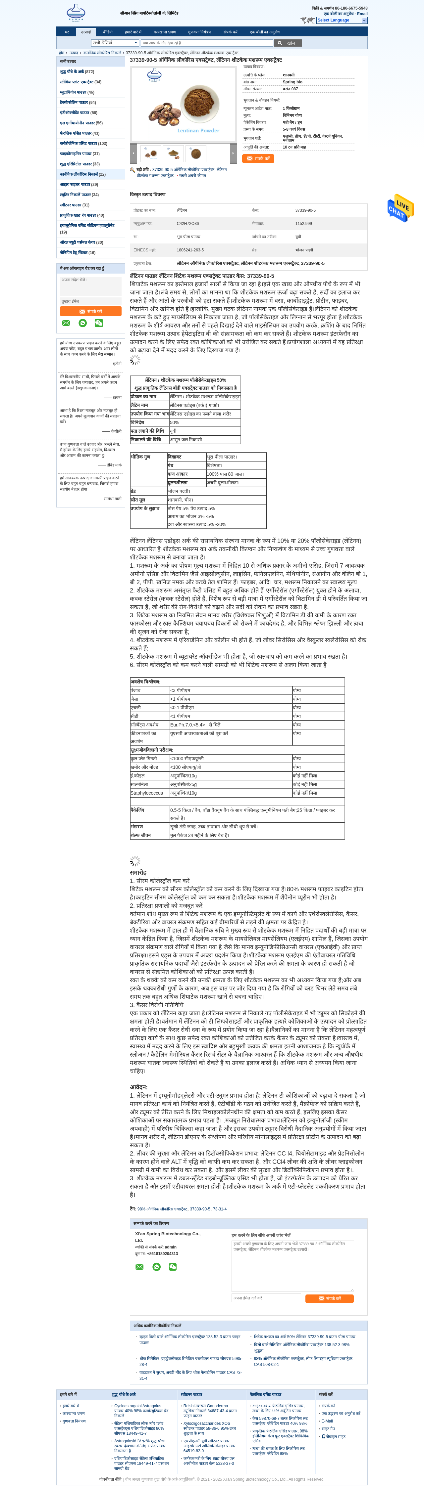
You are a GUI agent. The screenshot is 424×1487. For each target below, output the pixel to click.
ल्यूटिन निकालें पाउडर (75, 195)
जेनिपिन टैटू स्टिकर (73, 252)
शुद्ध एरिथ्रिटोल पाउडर (76, 164)
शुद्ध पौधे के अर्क (72, 71)
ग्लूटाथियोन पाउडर (73, 92)
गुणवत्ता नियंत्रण (199, 32)
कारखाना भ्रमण (165, 32)
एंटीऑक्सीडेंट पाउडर (74, 112)
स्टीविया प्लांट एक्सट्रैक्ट (76, 82)
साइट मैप (328, 1428)
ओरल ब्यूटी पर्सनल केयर (77, 242)
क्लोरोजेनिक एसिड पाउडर (78, 143)
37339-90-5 (200, 1209)
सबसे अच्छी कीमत (192, 175)
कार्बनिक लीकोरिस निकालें (102, 53)
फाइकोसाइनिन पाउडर (75, 154)
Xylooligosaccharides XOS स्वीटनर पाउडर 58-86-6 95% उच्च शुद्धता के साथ (210, 1428)
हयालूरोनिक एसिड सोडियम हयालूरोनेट (87, 225)
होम (61, 53)
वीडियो (108, 32)
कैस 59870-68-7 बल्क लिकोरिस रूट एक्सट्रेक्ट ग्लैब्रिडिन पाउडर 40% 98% (280, 1421)
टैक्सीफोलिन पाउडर (74, 102)
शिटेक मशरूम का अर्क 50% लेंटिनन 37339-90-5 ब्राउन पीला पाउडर (304, 1336)
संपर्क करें (230, 32)
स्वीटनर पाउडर (70, 205)
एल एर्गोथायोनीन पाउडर (77, 123)
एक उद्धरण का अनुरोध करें (341, 1413)
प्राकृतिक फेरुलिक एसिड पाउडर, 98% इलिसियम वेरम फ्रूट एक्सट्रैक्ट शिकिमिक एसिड (280, 1436)
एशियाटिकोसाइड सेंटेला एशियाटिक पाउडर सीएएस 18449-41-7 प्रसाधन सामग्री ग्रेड (141, 1463)
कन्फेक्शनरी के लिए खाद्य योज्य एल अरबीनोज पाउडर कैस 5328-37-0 (209, 1461)
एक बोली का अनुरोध (338, 14)
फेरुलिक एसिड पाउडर (75, 133)
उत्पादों (86, 32)
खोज (291, 43)
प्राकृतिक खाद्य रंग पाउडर (78, 215)
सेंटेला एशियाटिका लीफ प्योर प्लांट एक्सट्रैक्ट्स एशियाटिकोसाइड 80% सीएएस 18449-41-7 (139, 1428)
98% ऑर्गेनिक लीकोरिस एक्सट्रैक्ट (162, 1209)
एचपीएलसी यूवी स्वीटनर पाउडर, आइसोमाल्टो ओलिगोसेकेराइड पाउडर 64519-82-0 (210, 1446)
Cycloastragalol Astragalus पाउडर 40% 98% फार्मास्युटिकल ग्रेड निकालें (141, 1411)
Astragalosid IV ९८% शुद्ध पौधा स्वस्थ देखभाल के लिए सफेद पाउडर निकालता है (140, 1446)
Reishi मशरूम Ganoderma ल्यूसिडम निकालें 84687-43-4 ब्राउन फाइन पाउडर (210, 1411)
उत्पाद (74, 53)
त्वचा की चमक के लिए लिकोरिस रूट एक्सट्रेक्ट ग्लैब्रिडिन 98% (278, 1451)
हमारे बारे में (133, 32)
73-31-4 (220, 1209)
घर (67, 32)
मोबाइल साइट (333, 1436)
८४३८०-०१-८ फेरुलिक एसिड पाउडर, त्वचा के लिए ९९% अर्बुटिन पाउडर (278, 1408)
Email (362, 14)
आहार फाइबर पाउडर (75, 184)
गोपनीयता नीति (110, 1479)
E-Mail (327, 1421)
